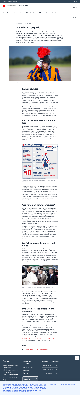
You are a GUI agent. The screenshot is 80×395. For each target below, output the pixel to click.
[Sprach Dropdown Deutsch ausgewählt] (74, 1)
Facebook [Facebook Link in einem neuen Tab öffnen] (25, 367)
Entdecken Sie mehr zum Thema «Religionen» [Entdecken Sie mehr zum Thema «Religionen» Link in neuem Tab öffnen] (36, 349)
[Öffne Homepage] (15, 7)
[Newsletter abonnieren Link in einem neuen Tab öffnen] (30, 378)
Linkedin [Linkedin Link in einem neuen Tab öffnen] (25, 373)
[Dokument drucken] (72, 17)
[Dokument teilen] (76, 17)
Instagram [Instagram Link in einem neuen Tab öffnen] (26, 370)
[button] (6, 13)
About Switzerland (23, 5)
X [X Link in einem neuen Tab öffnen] (32, 367)
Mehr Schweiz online (49, 373)
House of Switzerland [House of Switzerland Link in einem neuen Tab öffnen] (49, 369)
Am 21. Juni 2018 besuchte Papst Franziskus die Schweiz (37, 338)
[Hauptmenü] (39, 13)
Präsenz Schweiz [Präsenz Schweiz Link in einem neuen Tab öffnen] (49, 365)
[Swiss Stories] (58, 13)
